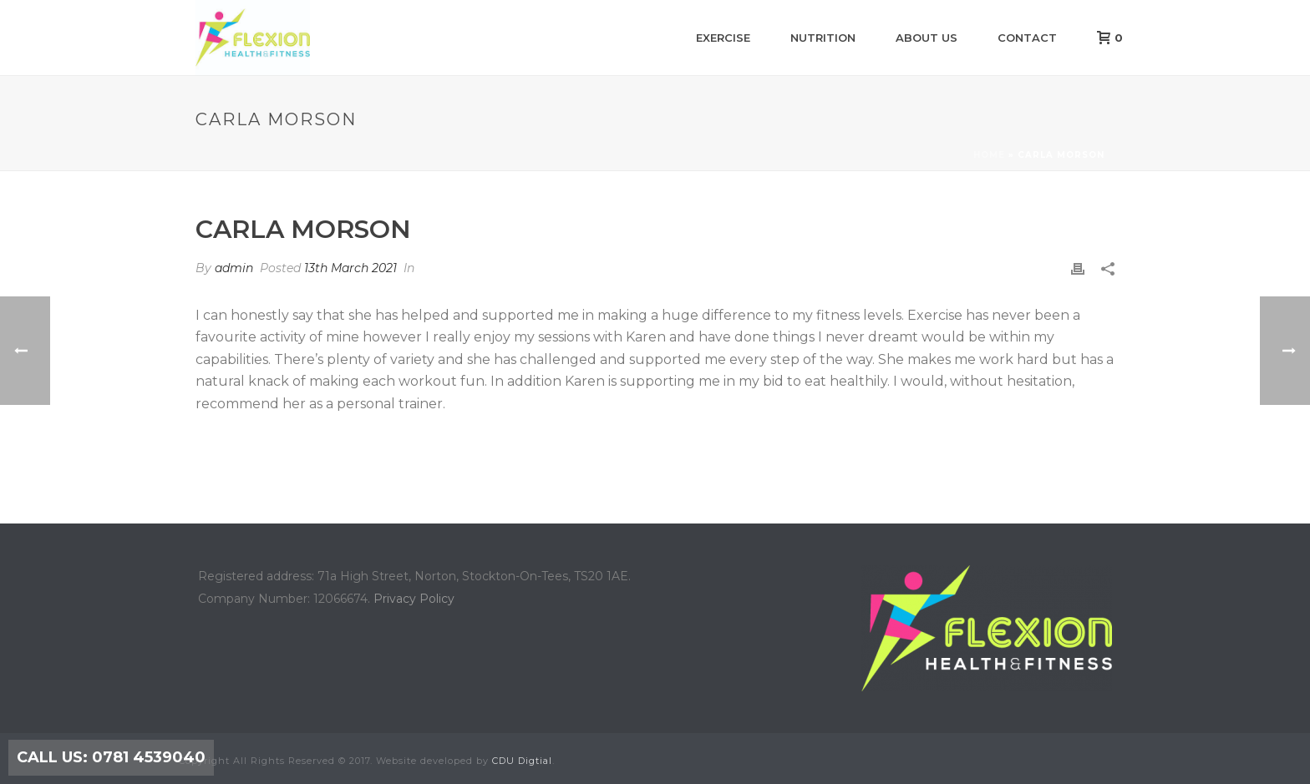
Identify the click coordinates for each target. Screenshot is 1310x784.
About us (926, 37)
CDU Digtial (522, 760)
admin (234, 268)
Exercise (723, 37)
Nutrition (823, 37)
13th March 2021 (350, 268)
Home (989, 154)
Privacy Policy (413, 598)
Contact (1027, 37)
